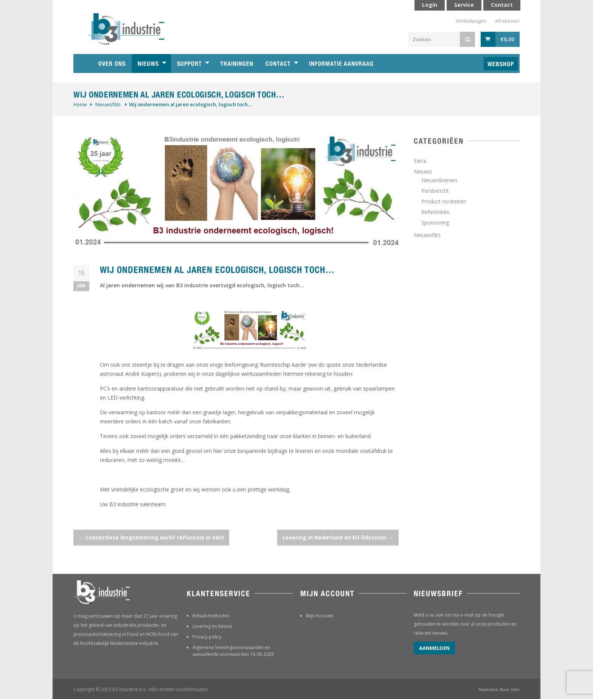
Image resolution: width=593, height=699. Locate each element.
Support (189, 63)
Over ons (112, 63)
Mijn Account (319, 615)
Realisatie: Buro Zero (499, 689)
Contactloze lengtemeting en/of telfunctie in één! (151, 537)
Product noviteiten (443, 201)
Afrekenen (507, 20)
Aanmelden (434, 648)
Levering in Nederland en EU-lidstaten (338, 537)
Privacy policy (207, 637)
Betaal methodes (210, 615)
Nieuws (148, 63)
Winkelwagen (471, 20)
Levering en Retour (212, 626)
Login (429, 4)
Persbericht (435, 190)
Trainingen (236, 63)
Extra (420, 160)
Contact (278, 63)
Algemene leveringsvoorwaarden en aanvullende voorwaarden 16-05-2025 (233, 650)
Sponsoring (435, 222)
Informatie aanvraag (341, 63)
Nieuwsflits (108, 104)
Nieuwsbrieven (439, 180)
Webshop (500, 64)
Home (80, 104)
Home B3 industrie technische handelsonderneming (82, 63)
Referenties (435, 211)
